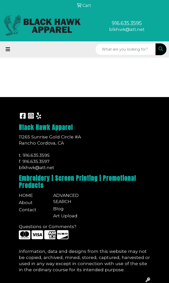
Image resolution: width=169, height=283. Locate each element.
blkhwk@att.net (127, 29)
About (26, 202)
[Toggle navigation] (8, 49)
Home (26, 195)
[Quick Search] (125, 49)
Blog (58, 208)
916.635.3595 (127, 23)
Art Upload (65, 215)
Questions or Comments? (47, 226)
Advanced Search (66, 198)
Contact (27, 209)
